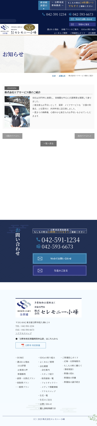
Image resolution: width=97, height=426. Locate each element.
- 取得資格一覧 (47, 378)
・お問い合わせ (45, 404)
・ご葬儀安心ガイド (69, 357)
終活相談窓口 (43, 5)
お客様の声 (23, 369)
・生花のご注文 (45, 399)
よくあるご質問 (60, 33)
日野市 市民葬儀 (32, 345)
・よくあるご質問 (46, 361)
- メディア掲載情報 (49, 387)
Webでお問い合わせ (84, 19)
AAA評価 (22, 365)
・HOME (19, 357)
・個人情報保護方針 (47, 408)
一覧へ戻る (48, 143)
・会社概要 (43, 366)
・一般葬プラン (22, 387)
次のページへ (84, 136)
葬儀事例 (22, 374)
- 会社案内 (45, 369)
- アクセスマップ (48, 391)
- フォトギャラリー (49, 382)
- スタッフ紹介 (47, 374)
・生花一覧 (43, 395)
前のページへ (13, 136)
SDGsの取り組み (88, 29)
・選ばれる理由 (22, 361)
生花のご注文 (83, 24)
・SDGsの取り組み (46, 357)
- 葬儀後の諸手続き (71, 382)
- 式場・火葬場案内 (71, 361)
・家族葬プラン (22, 382)
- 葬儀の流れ (68, 373)
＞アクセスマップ (24, 333)
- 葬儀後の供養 (69, 377)
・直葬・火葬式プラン (25, 378)
